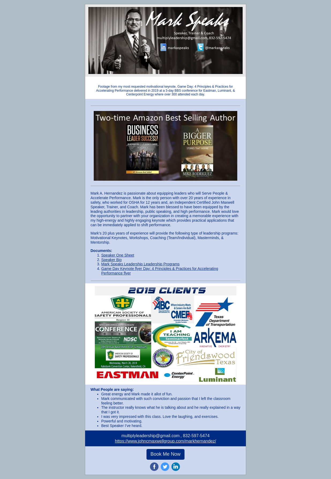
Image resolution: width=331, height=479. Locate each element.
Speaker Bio (111, 260)
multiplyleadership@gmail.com (150, 435)
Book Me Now (165, 454)
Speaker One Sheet (117, 255)
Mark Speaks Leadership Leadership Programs (140, 264)
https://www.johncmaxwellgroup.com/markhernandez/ (165, 441)
